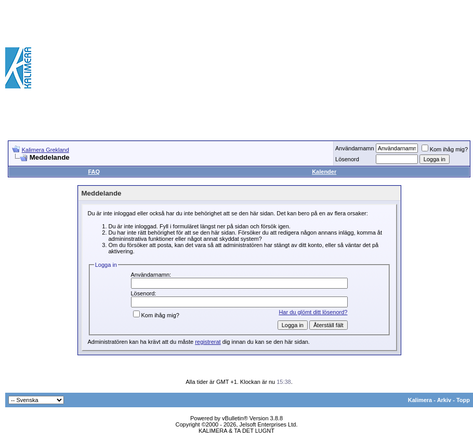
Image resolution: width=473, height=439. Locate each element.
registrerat (208, 342)
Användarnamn (354, 148)
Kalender (324, 172)
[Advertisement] (389, 68)
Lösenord (347, 159)
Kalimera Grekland (45, 150)
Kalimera (420, 400)
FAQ (94, 172)
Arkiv (444, 400)
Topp (463, 400)
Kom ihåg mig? (445, 149)
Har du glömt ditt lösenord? (313, 312)
